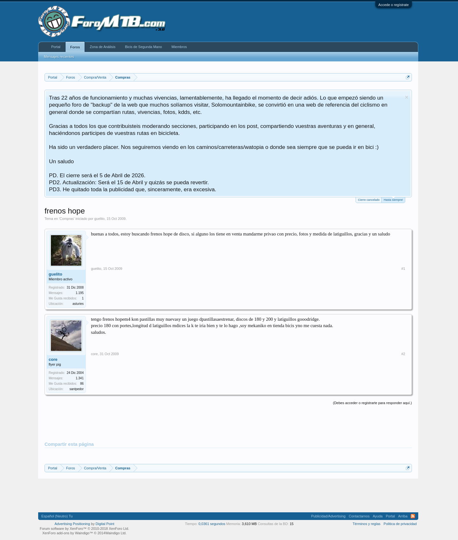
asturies (78, 303)
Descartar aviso (406, 97)
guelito (99, 219)
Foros (75, 47)
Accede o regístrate (393, 5)
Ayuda (378, 516)
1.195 (80, 293)
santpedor (77, 389)
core (53, 359)
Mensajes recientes (59, 57)
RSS (413, 516)
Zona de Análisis (102, 47)
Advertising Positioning (72, 524)
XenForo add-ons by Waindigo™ (67, 533)
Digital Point (105, 524)
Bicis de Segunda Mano (143, 47)
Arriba (402, 516)
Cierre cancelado (368, 199)
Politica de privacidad (400, 524)
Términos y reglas (366, 524)
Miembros (179, 47)
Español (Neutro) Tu (57, 516)
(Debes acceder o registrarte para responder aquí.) (372, 403)
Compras (66, 219)
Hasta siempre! (393, 199)
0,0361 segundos (211, 524)
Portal (55, 47)
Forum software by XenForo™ (84, 528)
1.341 (80, 378)
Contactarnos (359, 516)
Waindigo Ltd (115, 533)
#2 (403, 354)
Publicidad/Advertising (328, 516)
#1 (403, 268)
